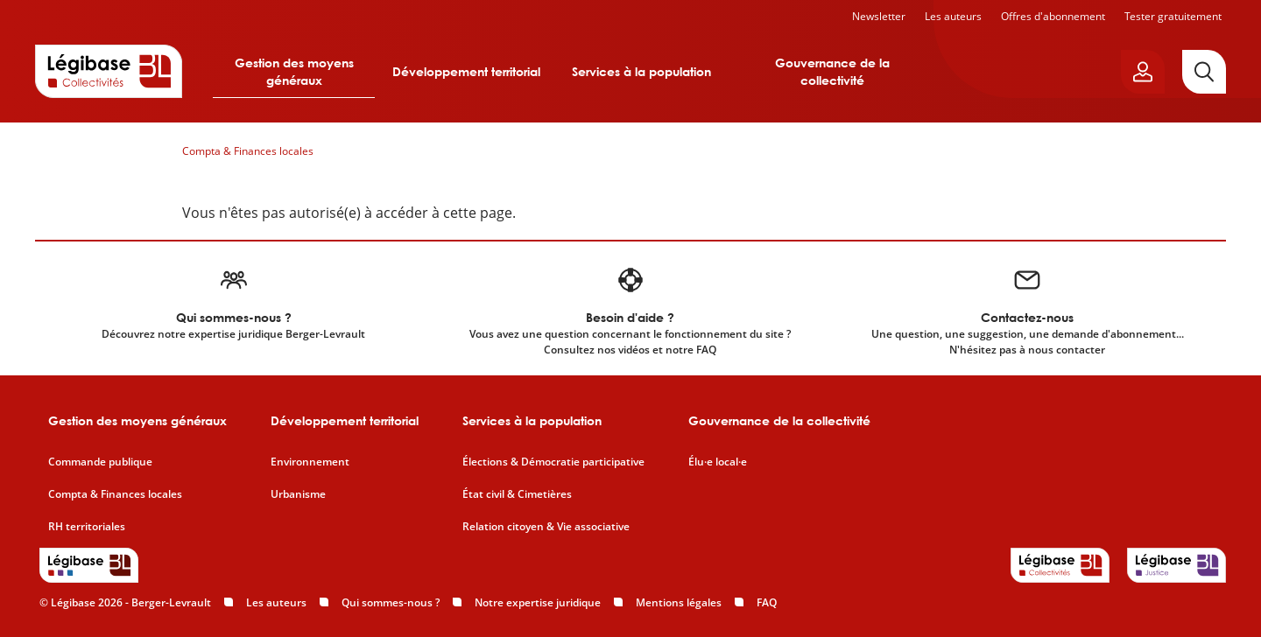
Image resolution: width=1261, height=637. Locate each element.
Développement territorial (466, 71)
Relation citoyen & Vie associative (546, 527)
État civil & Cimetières (517, 494)
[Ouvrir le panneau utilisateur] (1143, 72)
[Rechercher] (1204, 72)
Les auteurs (953, 16)
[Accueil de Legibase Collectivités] (108, 71)
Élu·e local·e (717, 462)
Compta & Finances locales (247, 151)
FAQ (767, 602)
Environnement (310, 462)
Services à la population (641, 71)
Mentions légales (679, 602)
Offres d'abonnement (1053, 16)
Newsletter (878, 16)
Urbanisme (298, 494)
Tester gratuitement (1173, 16)
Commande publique (100, 462)
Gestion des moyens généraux (294, 71)
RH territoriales (86, 527)
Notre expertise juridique (538, 602)
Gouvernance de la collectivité (832, 71)
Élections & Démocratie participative (553, 462)
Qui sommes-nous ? (391, 602)
